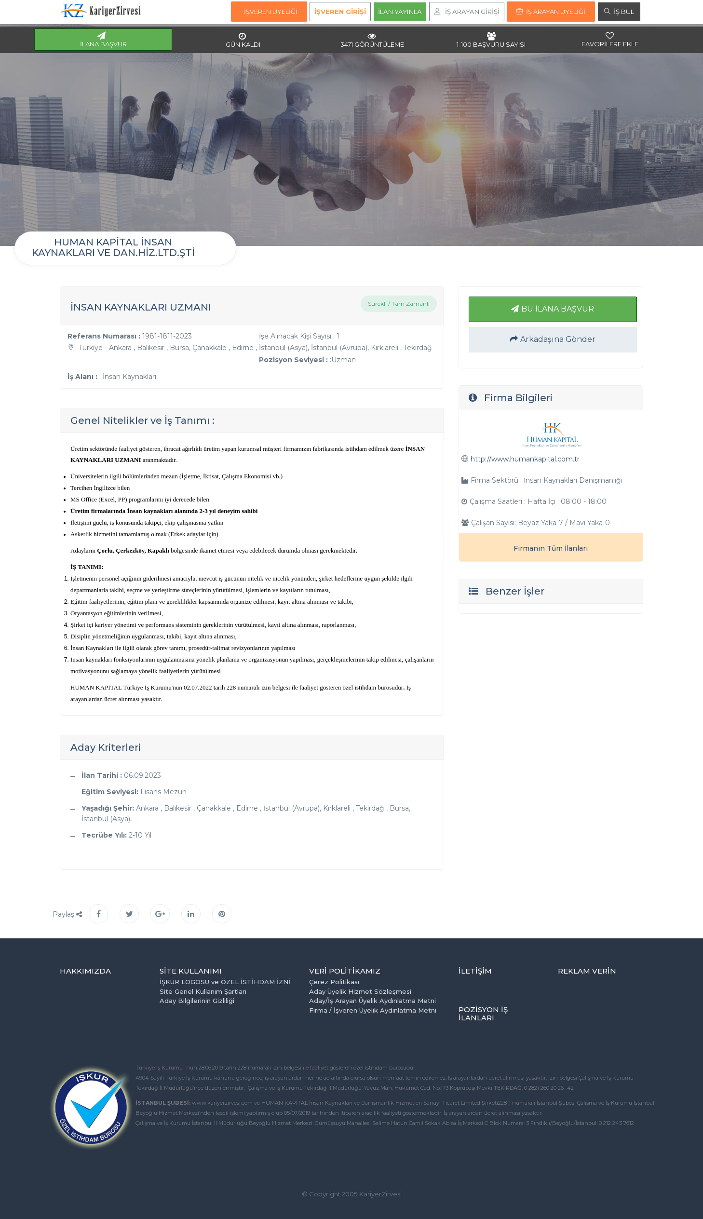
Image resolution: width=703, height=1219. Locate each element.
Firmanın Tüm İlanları (551, 548)
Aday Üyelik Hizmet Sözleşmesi (360, 991)
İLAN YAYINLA (400, 11)
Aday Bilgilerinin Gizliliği (197, 1000)
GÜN (243, 40)
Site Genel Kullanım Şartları (203, 991)
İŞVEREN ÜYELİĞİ (270, 11)
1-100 (491, 40)
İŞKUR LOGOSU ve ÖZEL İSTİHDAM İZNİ (225, 982)
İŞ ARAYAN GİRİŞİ (467, 11)
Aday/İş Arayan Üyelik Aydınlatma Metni (372, 1000)
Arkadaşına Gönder (552, 339)
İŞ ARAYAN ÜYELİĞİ (550, 11)
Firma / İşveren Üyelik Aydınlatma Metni (372, 1010)
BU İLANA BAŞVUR (552, 308)
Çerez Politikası (334, 982)
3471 (372, 40)
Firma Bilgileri (518, 398)
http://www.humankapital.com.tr (525, 459)
